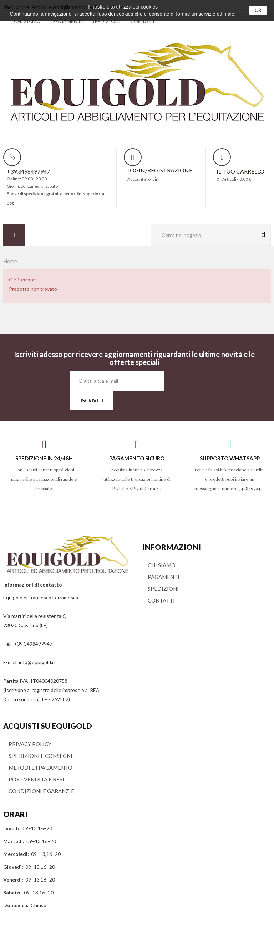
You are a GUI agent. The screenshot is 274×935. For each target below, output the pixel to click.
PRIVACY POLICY (30, 744)
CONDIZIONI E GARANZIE (41, 791)
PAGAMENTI (68, 21)
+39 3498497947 (33, 644)
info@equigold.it (37, 662)
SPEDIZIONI (106, 21)
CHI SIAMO (27, 21)
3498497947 (251, 488)
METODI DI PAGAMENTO (40, 767)
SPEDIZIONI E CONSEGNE (41, 756)
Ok (258, 10)
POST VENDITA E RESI (36, 779)
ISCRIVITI (92, 400)
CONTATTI (143, 21)
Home (10, 261)
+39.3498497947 (28, 171)
